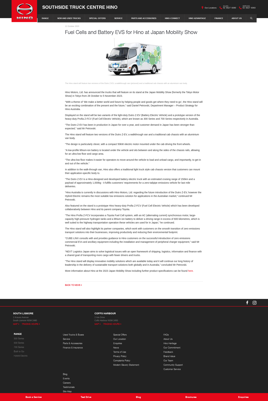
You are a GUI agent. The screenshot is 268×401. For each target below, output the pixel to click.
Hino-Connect (172, 18)
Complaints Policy (120, 360)
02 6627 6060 (248, 7)
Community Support (170, 365)
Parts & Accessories (72, 343)
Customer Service (169, 369)
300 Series (19, 338)
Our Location (118, 339)
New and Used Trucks (69, 18)
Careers (214, 343)
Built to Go (19, 351)
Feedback (166, 352)
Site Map (214, 352)
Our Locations (210, 8)
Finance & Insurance (73, 348)
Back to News (72, 285)
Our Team (166, 360)
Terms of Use (118, 352)
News (115, 348)
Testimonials (216, 348)
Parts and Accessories (143, 18)
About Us (237, 18)
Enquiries (116, 343)
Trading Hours (30, 324)
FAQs (163, 335)
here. (191, 270)
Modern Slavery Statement (125, 365)
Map (15, 324)
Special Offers (97, 18)
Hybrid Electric (21, 356)
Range (45, 18)
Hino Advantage (197, 18)
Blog (212, 335)
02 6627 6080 (229, 7)
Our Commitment (169, 348)
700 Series (19, 347)
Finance (219, 18)
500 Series (19, 343)
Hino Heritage (167, 343)
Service (118, 18)
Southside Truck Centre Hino (80, 7)
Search (249, 18)
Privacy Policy (118, 356)
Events (213, 339)
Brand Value (167, 356)
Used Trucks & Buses (73, 335)
